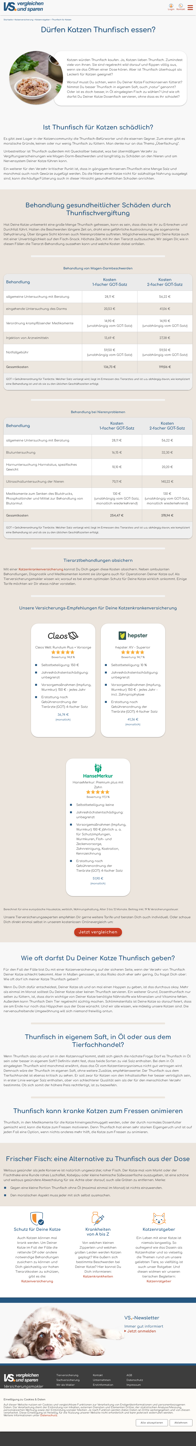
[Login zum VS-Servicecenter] (171, 7)
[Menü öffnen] (190, 7)
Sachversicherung (67, 1380)
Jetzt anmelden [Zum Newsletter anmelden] (141, 1331)
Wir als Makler (65, 1385)
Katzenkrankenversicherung (41, 569)
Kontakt (98, 1375)
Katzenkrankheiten (98, 1276)
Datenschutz (48, 1415)
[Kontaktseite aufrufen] (180, 7)
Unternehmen (102, 1380)
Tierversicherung (67, 1375)
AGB (129, 1375)
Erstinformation (103, 1385)
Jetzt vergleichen (98, 932)
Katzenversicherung (37, 1281)
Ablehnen (181, 1422)
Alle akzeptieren (152, 1422)
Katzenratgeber (159, 1281)
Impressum (134, 1385)
